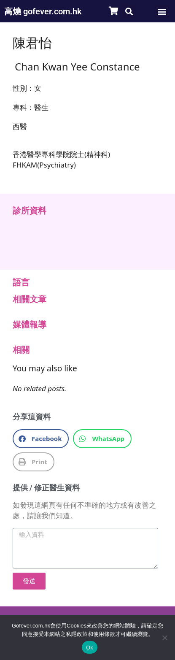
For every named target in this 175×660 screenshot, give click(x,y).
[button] (129, 11)
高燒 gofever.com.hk (43, 11)
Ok (89, 647)
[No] (164, 637)
